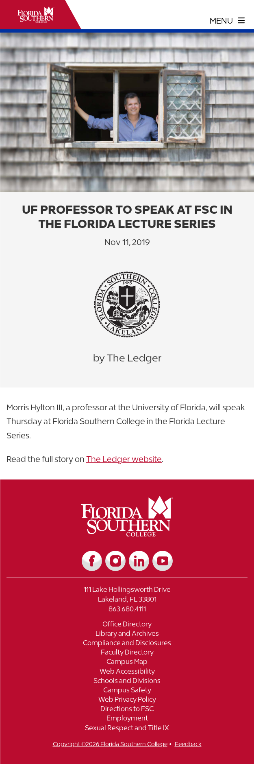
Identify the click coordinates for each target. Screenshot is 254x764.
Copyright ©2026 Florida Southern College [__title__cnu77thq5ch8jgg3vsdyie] (110, 743)
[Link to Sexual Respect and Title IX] (127, 728)
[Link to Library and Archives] (127, 634)
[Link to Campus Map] (127, 662)
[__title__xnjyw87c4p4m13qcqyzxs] (36, 15)
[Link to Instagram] (115, 561)
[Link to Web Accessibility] (127, 672)
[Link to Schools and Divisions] (127, 681)
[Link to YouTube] (162, 561)
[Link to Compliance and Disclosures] (127, 643)
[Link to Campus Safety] (127, 691)
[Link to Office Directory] (127, 625)
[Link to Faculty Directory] (127, 653)
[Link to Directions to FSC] (127, 709)
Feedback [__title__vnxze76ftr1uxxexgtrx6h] (188, 743)
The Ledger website (124, 459)
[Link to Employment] (127, 719)
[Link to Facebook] (92, 561)
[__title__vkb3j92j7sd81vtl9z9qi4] (127, 533)
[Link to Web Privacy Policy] (127, 700)
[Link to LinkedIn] (139, 561)
